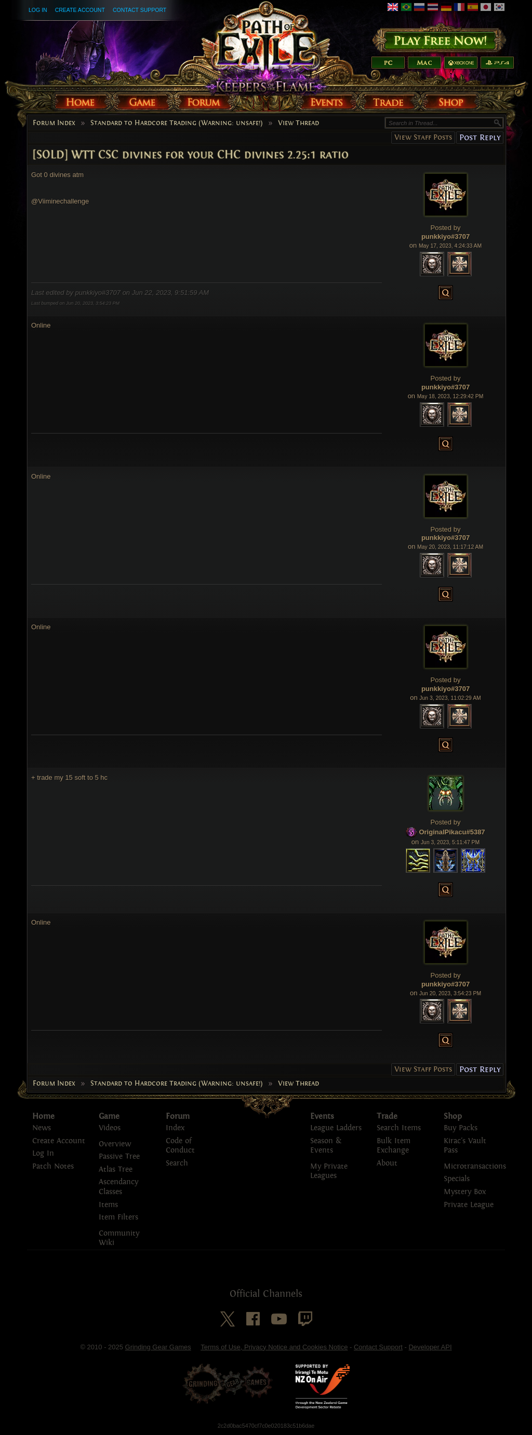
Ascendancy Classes (118, 1186)
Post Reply (479, 137)
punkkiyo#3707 (445, 236)
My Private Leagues (329, 1171)
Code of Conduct (180, 1145)
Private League (469, 1204)
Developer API (429, 1347)
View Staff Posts (423, 137)
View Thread (298, 123)
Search (177, 1163)
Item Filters (118, 1217)
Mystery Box (465, 1191)
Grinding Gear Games (158, 1347)
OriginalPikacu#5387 (452, 832)
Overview (115, 1144)
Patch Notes (53, 1166)
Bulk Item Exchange (393, 1145)
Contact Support (139, 10)
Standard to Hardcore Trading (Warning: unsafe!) (176, 123)
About (387, 1163)
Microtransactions (475, 1166)
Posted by (446, 228)
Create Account (80, 10)
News (41, 1127)
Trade (387, 1116)
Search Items (399, 1127)
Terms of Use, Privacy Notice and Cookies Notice (274, 1347)
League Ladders (336, 1127)
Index (175, 1127)
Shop (453, 1116)
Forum (178, 1116)
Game (109, 1116)
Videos (110, 1127)
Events (322, 1116)
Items (108, 1204)
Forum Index (54, 123)
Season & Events (325, 1145)
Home (43, 1116)
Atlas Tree (115, 1169)
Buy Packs (460, 1127)
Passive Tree (119, 1156)
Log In (38, 10)
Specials (457, 1178)
